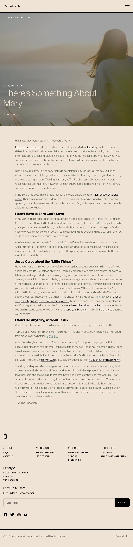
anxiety (25, 301)
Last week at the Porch (28, 147)
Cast (115, 296)
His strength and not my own (104, 359)
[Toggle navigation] (127, 6)
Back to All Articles (16, 17)
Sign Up (122, 502)
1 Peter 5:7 (99, 296)
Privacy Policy (122, 536)
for (62, 301)
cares (57, 301)
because (44, 301)
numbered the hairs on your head (84, 305)
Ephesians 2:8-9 (95, 223)
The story (92, 147)
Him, (35, 301)
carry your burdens (76, 309)
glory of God (48, 359)
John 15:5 (52, 335)
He (51, 301)
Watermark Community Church (28, 536)
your (17, 301)
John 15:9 (58, 242)
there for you (105, 309)
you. (66, 301)
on (31, 301)
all (120, 296)
